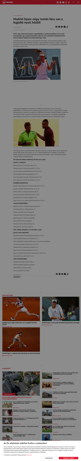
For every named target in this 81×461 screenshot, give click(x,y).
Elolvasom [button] (29, 455)
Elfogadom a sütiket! (68, 458)
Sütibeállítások (49, 458)
